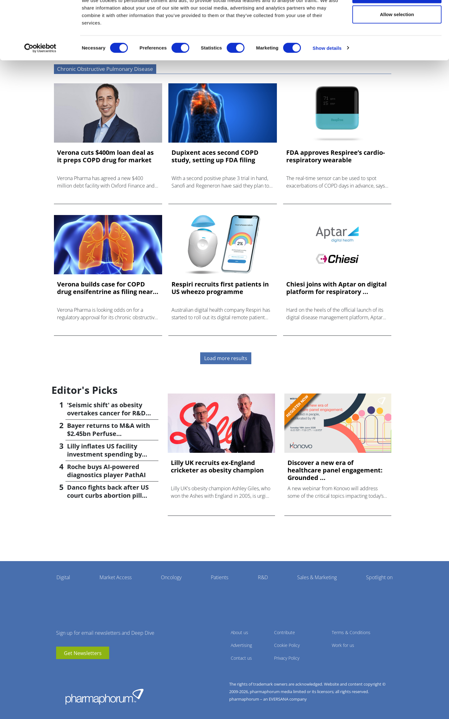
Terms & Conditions (351, 632)
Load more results (225, 358)
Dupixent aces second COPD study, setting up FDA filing (214, 156)
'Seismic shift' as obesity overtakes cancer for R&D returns (106, 413)
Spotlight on (379, 577)
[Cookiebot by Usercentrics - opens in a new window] (40, 70)
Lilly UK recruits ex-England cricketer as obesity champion (217, 466)
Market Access (115, 577)
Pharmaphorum (104, 696)
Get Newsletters (83, 653)
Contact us (241, 658)
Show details (327, 70)
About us (239, 632)
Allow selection (397, 37)
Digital (63, 577)
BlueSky (79, 668)
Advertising (241, 645)
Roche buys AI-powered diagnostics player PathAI (106, 470)
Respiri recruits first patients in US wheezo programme (220, 288)
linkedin (70, 668)
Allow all (397, 16)
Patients (219, 577)
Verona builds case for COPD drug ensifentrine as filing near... (107, 288)
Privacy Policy (286, 658)
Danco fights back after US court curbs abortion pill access (108, 495)
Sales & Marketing (317, 577)
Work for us (343, 645)
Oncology (171, 577)
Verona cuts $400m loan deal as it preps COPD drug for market (105, 156)
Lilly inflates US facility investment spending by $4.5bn (104, 454)
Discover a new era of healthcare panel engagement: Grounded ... (335, 470)
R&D (263, 577)
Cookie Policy (287, 645)
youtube (61, 668)
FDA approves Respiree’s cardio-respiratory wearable (335, 156)
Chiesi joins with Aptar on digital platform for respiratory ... (336, 288)
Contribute (284, 632)
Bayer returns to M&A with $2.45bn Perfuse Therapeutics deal (108, 433)
